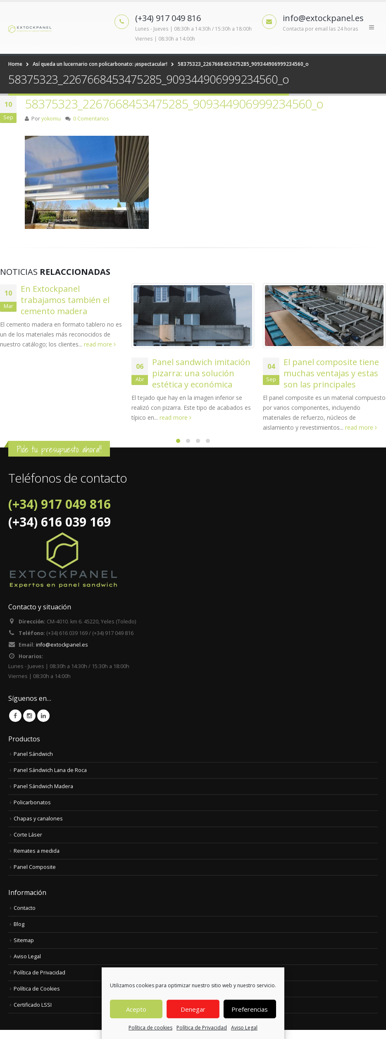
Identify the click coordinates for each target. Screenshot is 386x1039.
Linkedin (43, 716)
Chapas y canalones (38, 818)
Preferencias (249, 1009)
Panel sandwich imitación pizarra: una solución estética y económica (201, 373)
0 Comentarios (91, 118)
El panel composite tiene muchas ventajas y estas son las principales (331, 373)
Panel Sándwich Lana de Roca (50, 770)
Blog (19, 924)
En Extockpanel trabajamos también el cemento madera (65, 300)
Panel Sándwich (33, 754)
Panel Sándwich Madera (43, 786)
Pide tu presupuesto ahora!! (59, 449)
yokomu (51, 118)
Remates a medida (37, 850)
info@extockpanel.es (62, 644)
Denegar (193, 1009)
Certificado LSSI (33, 1004)
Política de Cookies (37, 988)
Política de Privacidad (201, 1027)
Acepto (136, 1009)
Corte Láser (28, 834)
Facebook (15, 716)
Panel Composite (35, 867)
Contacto (25, 908)
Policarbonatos (32, 802)
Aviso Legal (244, 1027)
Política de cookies (150, 1027)
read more (100, 344)
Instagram (29, 716)
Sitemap (24, 940)
